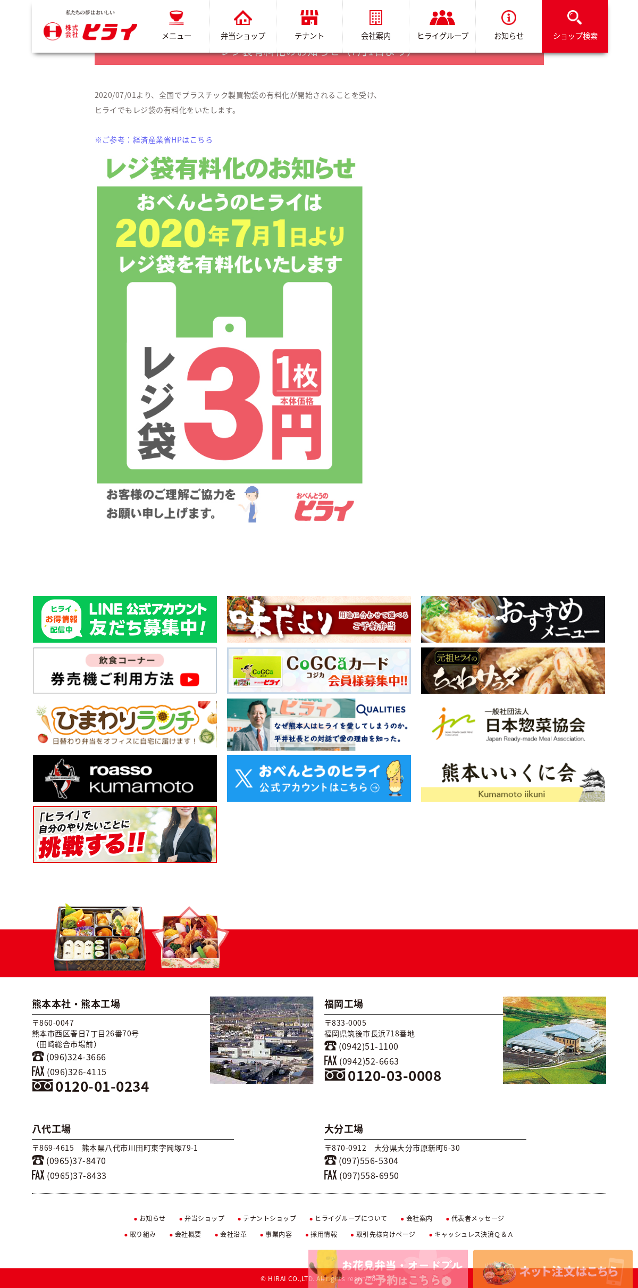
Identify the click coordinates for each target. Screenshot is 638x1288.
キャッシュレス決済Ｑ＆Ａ (471, 1234)
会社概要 (185, 1234)
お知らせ (509, 25)
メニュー (176, 25)
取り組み (140, 1234)
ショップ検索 (575, 25)
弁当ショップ (243, 25)
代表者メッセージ (475, 1218)
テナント (309, 25)
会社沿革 (230, 1234)
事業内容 (276, 1234)
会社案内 (376, 25)
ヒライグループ (442, 25)
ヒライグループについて (348, 1218)
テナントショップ (266, 1218)
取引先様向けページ (383, 1234)
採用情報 (321, 1234)
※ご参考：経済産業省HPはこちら (154, 139)
